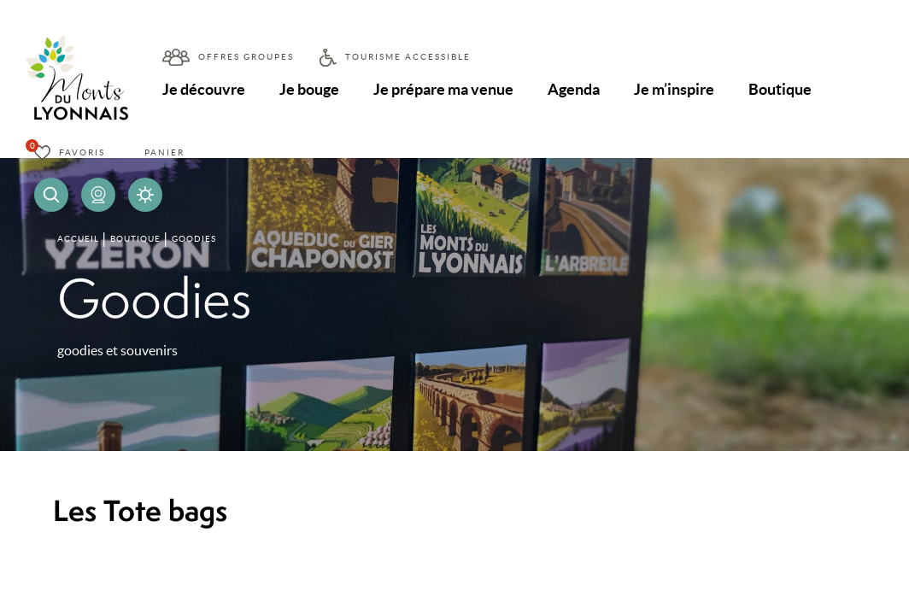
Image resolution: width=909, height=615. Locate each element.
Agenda (574, 89)
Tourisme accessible (408, 57)
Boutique (780, 89)
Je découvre (203, 89)
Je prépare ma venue (443, 89)
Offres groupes (246, 57)
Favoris (82, 152)
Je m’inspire (674, 89)
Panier (164, 152)
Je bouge (309, 89)
